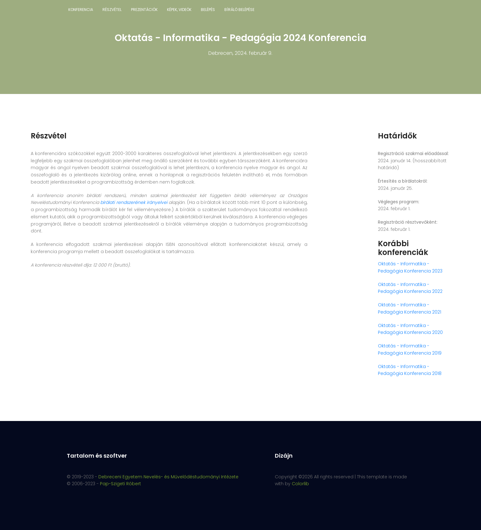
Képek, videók (179, 9)
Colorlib (300, 484)
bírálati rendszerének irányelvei (133, 202)
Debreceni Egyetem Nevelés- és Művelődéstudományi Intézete (168, 477)
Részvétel (112, 9)
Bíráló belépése (239, 9)
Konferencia (80, 9)
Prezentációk (144, 9)
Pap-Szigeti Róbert (120, 484)
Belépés (208, 9)
